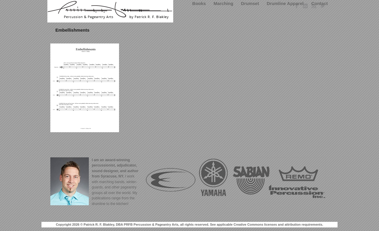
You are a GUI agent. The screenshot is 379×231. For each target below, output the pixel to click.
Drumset (250, 3)
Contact (319, 3)
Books (199, 3)
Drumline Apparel (285, 3)
